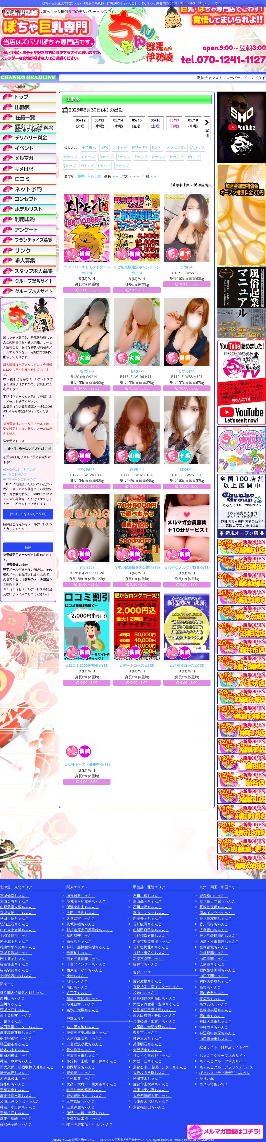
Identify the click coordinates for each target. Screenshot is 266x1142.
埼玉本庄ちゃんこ (14, 1072)
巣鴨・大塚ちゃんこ (82, 1009)
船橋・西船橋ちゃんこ (84, 998)
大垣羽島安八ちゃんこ (84, 1038)
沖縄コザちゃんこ (213, 1027)
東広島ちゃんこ (212, 998)
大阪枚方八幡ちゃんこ (151, 1072)
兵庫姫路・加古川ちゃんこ (154, 1021)
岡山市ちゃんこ (212, 1015)
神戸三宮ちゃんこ (147, 1038)
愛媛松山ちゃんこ (213, 895)
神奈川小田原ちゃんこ (18, 1107)
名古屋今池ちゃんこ (82, 1026)
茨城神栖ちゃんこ (80, 924)
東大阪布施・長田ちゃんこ (154, 1015)
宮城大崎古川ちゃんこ (18, 912)
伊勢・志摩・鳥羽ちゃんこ (87, 1112)
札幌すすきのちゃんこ (18, 947)
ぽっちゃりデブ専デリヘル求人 (224, 1072)
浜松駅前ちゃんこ (80, 1078)
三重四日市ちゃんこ (82, 1055)
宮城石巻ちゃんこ (14, 901)
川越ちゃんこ (10, 1021)
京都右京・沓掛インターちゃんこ (160, 1067)
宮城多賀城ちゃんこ (16, 952)
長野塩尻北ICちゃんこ (151, 947)
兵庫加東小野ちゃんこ (151, 1089)
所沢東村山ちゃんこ (82, 906)
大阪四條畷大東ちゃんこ (152, 1095)
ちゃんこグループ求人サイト (222, 1061)
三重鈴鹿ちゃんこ (80, 1107)
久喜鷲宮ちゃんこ (80, 918)
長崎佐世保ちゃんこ (215, 906)
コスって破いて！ (213, 1084)
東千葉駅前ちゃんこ (16, 1015)
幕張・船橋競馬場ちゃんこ (87, 947)
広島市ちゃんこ (212, 964)
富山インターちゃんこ (151, 912)
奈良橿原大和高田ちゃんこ (154, 998)
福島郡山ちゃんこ (14, 964)
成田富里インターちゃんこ (21, 1026)
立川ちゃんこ (10, 1004)
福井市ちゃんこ (145, 964)
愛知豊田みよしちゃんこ (86, 1095)
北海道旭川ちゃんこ (16, 935)
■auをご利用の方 (15, 474)
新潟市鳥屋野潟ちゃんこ (152, 941)
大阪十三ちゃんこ (147, 1061)
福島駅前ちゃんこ (14, 970)
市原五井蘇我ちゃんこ (84, 958)
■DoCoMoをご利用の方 (19, 469)
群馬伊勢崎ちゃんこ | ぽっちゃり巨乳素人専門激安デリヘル (110, 1139)
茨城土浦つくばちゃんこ (19, 1101)
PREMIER (139, 147)
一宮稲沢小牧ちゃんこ (84, 1043)
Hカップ (176, 156)
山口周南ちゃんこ (213, 958)
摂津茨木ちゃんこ (147, 1078)
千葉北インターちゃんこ (86, 964)
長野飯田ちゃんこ (147, 924)
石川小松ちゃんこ (147, 895)
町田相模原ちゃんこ (16, 1055)
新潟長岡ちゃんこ (147, 918)
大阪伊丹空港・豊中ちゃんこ (156, 1004)
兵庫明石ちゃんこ (147, 1043)
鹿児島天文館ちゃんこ (217, 901)
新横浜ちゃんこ (79, 941)
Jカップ (70, 165)
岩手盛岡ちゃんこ (14, 958)
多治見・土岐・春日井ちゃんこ (91, 1061)
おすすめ (120, 147)
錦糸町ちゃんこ (12, 1084)
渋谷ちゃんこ (77, 981)
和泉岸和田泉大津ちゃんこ (154, 1009)
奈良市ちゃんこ (145, 1032)
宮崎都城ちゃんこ (213, 947)
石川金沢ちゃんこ (147, 906)
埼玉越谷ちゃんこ (80, 895)
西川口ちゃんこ (12, 998)
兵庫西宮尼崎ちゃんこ (151, 1101)
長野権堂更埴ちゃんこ (151, 935)
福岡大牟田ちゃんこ (215, 1021)
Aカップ (197, 147)
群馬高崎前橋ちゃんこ (18, 1032)
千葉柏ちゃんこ (79, 952)
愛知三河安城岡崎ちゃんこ (87, 1032)
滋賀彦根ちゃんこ (147, 981)
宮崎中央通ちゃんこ (215, 1009)
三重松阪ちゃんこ (80, 1101)
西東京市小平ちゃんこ (84, 970)
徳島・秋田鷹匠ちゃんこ (219, 941)
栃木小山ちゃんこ (14, 1049)
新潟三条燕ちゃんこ (149, 958)
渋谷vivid (206, 1078)
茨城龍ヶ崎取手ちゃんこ (86, 901)
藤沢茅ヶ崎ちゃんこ (16, 1124)
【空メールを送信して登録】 (28, 514)
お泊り (156, 147)
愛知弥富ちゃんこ (80, 1049)
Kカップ (87, 165)
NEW (104, 147)
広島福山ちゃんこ (213, 929)
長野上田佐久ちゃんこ (151, 952)
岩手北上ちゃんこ (14, 941)
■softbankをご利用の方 (19, 479)
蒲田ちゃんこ (77, 987)
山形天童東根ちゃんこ (18, 906)
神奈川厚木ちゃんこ (16, 1061)
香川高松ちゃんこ (213, 924)
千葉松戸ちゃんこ (14, 1112)
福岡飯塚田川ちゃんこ (217, 970)
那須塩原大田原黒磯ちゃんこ (89, 929)
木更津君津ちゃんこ (16, 1078)
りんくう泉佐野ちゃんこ (152, 1055)
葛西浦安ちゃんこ (80, 935)
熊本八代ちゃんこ (213, 1004)
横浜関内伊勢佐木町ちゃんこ (23, 992)
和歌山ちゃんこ (145, 992)
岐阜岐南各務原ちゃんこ (86, 1089)
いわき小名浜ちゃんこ (18, 929)
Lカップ (104, 165)
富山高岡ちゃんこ (147, 901)
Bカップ (70, 156)
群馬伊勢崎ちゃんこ (16, 1118)
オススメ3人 (177, 147)
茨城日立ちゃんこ (80, 1004)
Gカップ (158, 156)
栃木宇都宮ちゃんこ (16, 1038)
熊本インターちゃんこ (217, 912)
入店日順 (94, 176)
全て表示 (89, 147)
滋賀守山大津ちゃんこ (151, 1084)
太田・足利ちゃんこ (82, 912)
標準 (81, 176)
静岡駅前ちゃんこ (80, 1067)
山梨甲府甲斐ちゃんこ (151, 929)
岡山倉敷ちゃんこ (213, 992)
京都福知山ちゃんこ (149, 1107)
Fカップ (141, 156)
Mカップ (122, 165)
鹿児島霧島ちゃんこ (215, 918)
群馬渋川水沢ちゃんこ (18, 1095)
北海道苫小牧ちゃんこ (18, 975)
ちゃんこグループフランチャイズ (226, 1067)
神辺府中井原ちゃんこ (217, 1032)
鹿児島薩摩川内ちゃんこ (219, 935)
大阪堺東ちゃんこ (147, 1049)
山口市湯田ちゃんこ (215, 1038)
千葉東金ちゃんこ (14, 1089)
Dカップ (106, 156)
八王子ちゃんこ (79, 992)
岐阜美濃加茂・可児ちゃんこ (89, 1124)
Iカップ (194, 156)
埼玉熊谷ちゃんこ (14, 1043)
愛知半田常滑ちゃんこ (84, 1118)
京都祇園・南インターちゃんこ (158, 986)
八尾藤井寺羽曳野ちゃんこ (154, 1026)
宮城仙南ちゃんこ (14, 895)
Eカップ (123, 156)
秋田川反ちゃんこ (14, 918)
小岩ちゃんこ (77, 975)
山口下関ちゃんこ (213, 975)
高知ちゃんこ (210, 987)
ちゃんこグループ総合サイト (222, 1055)
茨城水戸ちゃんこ (14, 1009)
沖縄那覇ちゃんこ (213, 952)
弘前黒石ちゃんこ (14, 924)
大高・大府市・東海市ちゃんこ (91, 1084)
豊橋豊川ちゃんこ (80, 1072)
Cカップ (88, 156)
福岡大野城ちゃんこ (215, 981)
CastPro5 (206, 1139)
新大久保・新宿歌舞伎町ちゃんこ (27, 1067)
